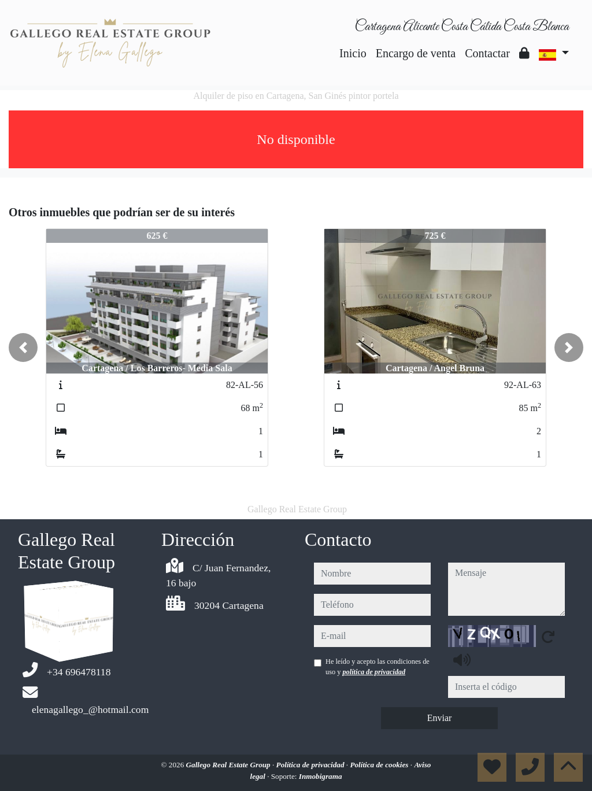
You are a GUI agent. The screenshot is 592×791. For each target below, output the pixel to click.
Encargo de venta (416, 53)
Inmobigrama (320, 776)
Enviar (439, 718)
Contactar (487, 53)
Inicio (353, 53)
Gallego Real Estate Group (229, 764)
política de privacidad (373, 672)
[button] (23, 347)
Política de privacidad (311, 764)
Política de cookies (380, 764)
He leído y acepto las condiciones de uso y (377, 666)
